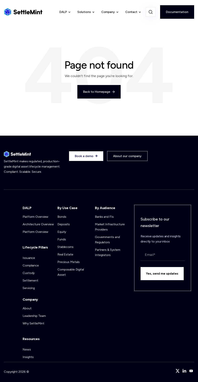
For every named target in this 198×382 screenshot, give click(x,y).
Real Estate (65, 254)
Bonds (61, 217)
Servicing (29, 288)
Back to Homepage (99, 92)
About (27, 308)
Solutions (84, 12)
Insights (28, 357)
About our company (127, 156)
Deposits (63, 224)
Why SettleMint (33, 323)
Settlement (30, 280)
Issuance (29, 258)
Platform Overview (35, 217)
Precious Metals (68, 262)
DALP (63, 12)
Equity (61, 232)
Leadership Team (34, 316)
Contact (131, 12)
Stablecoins (65, 247)
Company (108, 12)
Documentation (177, 12)
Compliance (31, 265)
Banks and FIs (104, 217)
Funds (61, 239)
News (27, 349)
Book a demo (86, 156)
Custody (29, 273)
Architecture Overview (38, 224)
